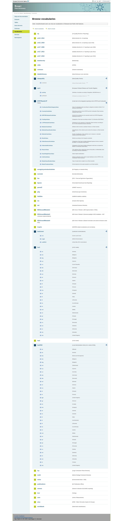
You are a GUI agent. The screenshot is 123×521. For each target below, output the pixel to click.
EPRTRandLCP (42, 101)
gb (42, 397)
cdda (38, 65)
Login (95, 1)
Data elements (18, 25)
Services (16, 34)
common (40, 69)
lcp (38, 470)
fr (42, 287)
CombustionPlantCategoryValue (50, 107)
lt (42, 300)
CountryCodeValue (47, 111)
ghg (38, 192)
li (42, 420)
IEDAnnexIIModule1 (43, 210)
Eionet (21, 13)
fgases (39, 183)
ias (38, 201)
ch (42, 365)
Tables (16, 22)
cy (42, 261)
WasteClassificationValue (48, 161)
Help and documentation (21, 16)
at (42, 251)
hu (42, 290)
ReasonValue (45, 149)
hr (42, 404)
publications (41, 484)
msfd (39, 475)
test (38, 493)
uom (38, 497)
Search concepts (51, 28)
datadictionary (42, 74)
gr (42, 401)
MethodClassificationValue (49, 130)
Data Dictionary (27, 13)
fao (38, 178)
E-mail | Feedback (19, 516)
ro (42, 322)
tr (42, 462)
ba (42, 355)
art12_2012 (40, 38)
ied (38, 205)
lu (42, 303)
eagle (43, 239)
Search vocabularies (39, 28)
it (42, 296)
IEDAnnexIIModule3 (43, 214)
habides (39, 196)
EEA (21, 1)
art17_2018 (40, 56)
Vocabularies (18, 31)
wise (38, 502)
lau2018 (39, 345)
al (42, 349)
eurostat (40, 174)
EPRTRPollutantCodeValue (49, 115)
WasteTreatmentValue (47, 164)
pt (42, 319)
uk (42, 335)
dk (42, 271)
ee (42, 274)
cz (42, 264)
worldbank (40, 506)
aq (38, 33)
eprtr (38, 88)
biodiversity (41, 60)
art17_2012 (40, 51)
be (42, 254)
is (42, 413)
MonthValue (45, 138)
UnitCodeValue (46, 157)
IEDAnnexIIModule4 (43, 220)
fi (42, 283)
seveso (39, 488)
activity (44, 92)
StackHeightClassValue (48, 153)
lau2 (38, 340)
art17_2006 (40, 47)
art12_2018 (40, 42)
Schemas (17, 28)
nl (42, 312)
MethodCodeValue (46, 134)
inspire (39, 227)
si (42, 329)
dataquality (40, 78)
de (42, 267)
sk (42, 332)
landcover (40, 231)
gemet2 (39, 187)
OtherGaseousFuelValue (48, 141)
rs (42, 449)
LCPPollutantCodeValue (48, 122)
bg (42, 258)
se (42, 325)
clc (43, 235)
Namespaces (18, 37)
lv (42, 306)
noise (39, 479)
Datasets (16, 19)
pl (42, 316)
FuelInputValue (46, 119)
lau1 (38, 247)
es (42, 280)
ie (42, 293)
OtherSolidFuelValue (47, 145)
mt (42, 309)
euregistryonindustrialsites (46, 169)
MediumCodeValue (47, 126)
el (42, 277)
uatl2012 (44, 242)
